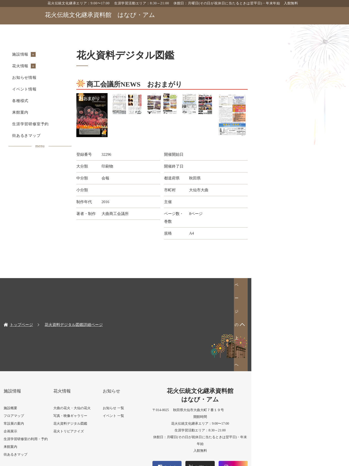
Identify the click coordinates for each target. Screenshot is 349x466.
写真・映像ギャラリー (114, 340)
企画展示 (51, 356)
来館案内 (61, 112)
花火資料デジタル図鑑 (114, 348)
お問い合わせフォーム (279, 422)
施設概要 (51, 332)
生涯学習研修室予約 (71, 124)
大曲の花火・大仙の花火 (116, 332)
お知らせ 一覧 (160, 332)
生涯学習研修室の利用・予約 (67, 363)
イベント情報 (65, 89)
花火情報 (61, 66)
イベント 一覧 (160, 340)
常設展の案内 (55, 348)
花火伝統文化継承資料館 (100, 15)
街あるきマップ (67, 135)
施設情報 (61, 54)
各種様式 (61, 101)
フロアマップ (55, 340)
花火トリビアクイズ (112, 356)
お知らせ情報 (65, 77)
